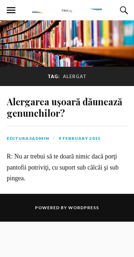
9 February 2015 (80, 138)
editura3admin (28, 138)
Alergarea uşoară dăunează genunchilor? (64, 107)
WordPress (83, 207)
